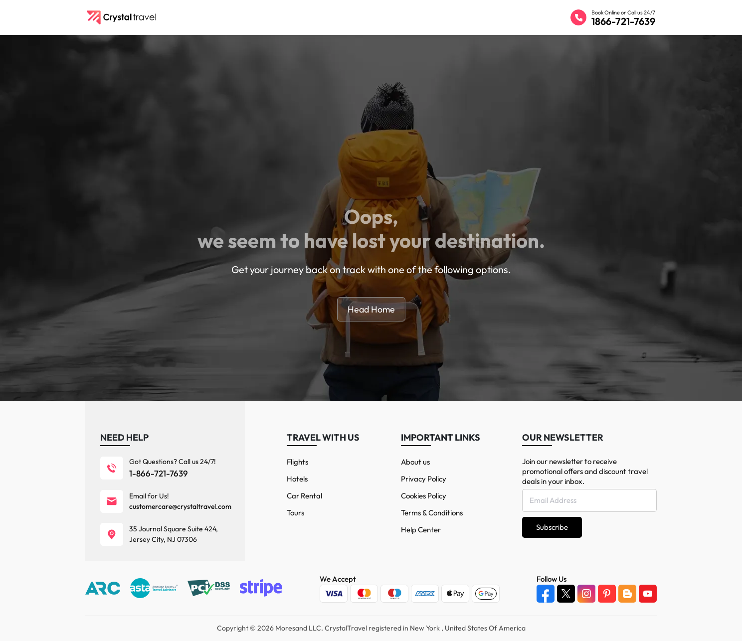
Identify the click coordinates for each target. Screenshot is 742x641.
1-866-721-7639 (158, 473)
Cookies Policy (423, 495)
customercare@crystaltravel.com (180, 506)
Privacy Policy (423, 478)
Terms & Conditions (432, 512)
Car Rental (304, 495)
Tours (295, 512)
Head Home (371, 309)
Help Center (421, 529)
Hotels (297, 478)
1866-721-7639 (623, 21)
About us (415, 462)
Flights (297, 462)
